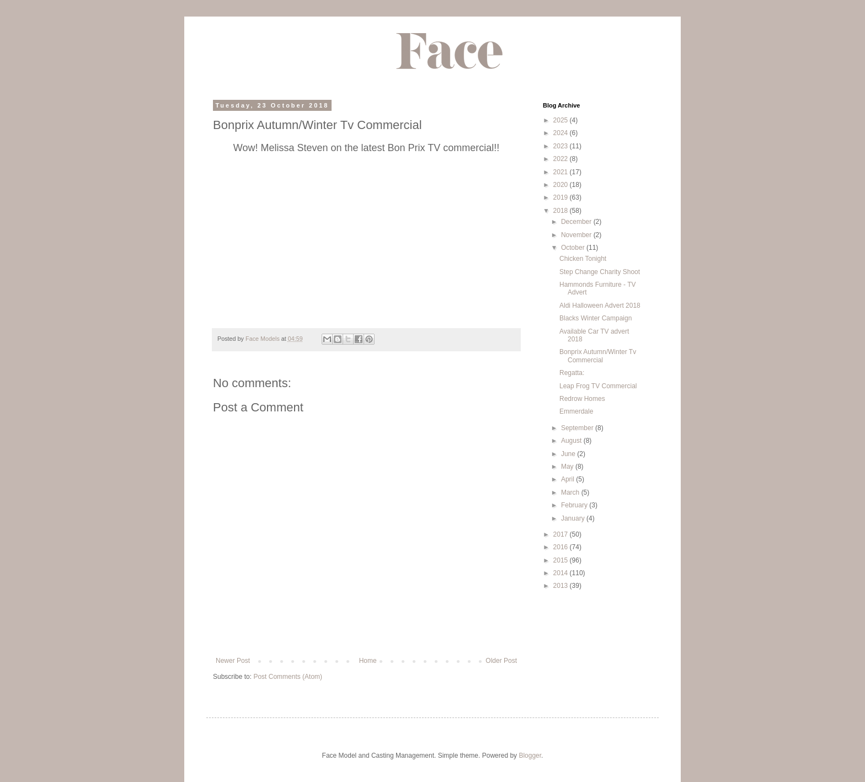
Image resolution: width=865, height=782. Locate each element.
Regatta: (571, 373)
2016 (561, 547)
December (577, 222)
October (573, 247)
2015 (561, 560)
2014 (561, 573)
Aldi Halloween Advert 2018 (599, 305)
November (577, 235)
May (568, 466)
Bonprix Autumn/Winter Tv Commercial (597, 355)
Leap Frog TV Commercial (598, 386)
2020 (561, 185)
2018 (561, 211)
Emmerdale (576, 411)
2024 (561, 133)
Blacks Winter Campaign (595, 318)
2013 (561, 586)
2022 (561, 159)
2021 (561, 172)
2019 (561, 197)
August (572, 440)
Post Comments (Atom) (287, 677)
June (569, 454)
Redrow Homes (582, 399)
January (573, 518)
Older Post (501, 661)
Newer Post (233, 661)
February (575, 505)
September (578, 428)
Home (368, 661)
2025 (561, 120)
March (571, 492)
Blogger (530, 755)
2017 (561, 534)
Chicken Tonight (582, 259)
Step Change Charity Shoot (599, 272)
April (568, 479)
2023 (561, 146)
